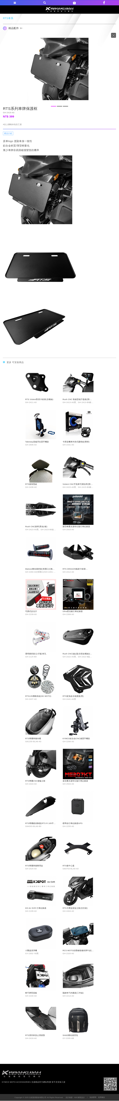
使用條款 (101, 1097)
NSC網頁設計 (79, 1097)
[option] (59, 69)
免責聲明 (92, 1097)
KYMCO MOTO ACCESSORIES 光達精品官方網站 (59, 9)
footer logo (21, 1073)
